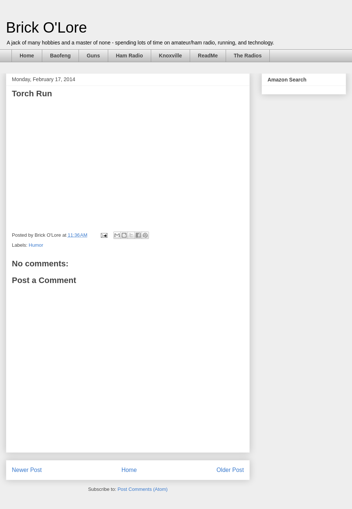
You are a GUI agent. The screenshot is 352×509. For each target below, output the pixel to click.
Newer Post (27, 470)
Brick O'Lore (46, 27)
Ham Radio (129, 56)
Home (27, 56)
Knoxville (170, 56)
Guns (93, 56)
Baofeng (60, 56)
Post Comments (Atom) (142, 489)
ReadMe (208, 56)
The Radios (248, 56)
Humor (36, 245)
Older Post (230, 470)
